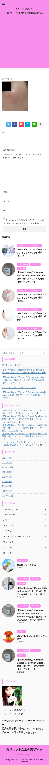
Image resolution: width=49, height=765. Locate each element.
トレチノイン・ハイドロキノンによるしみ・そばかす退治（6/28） (31, 297)
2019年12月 (7, 496)
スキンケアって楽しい (24, 755)
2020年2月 (7, 486)
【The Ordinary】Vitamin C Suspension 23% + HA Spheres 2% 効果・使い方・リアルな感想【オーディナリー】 (23, 380)
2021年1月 (7, 463)
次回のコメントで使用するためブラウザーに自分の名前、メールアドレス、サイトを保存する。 (23, 221)
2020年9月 (7, 472)
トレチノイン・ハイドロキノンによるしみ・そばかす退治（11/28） (31, 335)
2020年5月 (7, 477)
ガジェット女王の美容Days (24, 13)
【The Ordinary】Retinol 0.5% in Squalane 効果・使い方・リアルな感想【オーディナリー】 (24, 371)
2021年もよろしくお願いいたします (19, 387)
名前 (5, 192)
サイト (6, 211)
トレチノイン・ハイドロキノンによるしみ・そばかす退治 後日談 (31, 316)
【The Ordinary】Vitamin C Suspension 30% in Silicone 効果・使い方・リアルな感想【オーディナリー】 (24, 395)
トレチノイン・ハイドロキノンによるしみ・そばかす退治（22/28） (31, 252)
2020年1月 (7, 491)
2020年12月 (7, 467)
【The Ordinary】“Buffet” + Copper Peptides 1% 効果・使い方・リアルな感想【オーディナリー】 (24, 419)
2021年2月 (7, 458)
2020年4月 (7, 481)
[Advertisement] (24, 43)
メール (6, 201)
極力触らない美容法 (11, 365)
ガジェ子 (29, 413)
